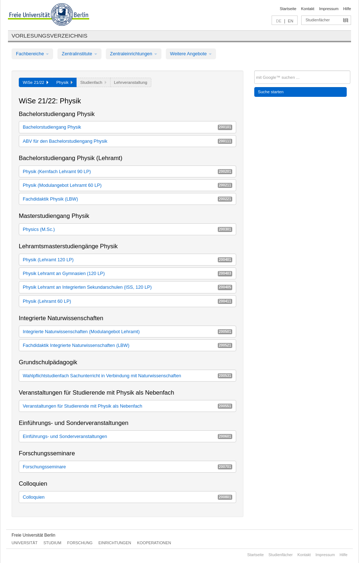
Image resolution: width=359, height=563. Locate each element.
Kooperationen (154, 543)
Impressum (328, 9)
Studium (52, 543)
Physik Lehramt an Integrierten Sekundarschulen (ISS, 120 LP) (127, 287)
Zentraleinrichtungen (133, 53)
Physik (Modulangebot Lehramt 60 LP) (127, 185)
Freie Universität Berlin (33, 535)
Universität (25, 543)
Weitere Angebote (191, 53)
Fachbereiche (32, 53)
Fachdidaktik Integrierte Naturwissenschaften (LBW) (127, 345)
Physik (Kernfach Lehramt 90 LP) (127, 171)
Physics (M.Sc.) (127, 229)
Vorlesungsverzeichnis (49, 36)
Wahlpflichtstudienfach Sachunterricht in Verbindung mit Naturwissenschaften (127, 375)
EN (290, 21)
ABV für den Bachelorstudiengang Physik (127, 141)
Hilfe (347, 9)
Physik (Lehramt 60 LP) (127, 301)
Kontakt (308, 9)
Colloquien (127, 497)
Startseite (288, 9)
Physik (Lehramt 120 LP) (127, 259)
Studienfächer (318, 20)
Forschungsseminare (127, 466)
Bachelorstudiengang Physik (127, 127)
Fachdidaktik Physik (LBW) (127, 199)
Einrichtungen (115, 543)
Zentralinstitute (79, 53)
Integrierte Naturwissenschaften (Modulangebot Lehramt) (127, 331)
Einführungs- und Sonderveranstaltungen (127, 436)
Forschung (79, 543)
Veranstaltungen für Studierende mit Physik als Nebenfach (127, 406)
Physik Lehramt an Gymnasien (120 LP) (127, 273)
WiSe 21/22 (35, 82)
